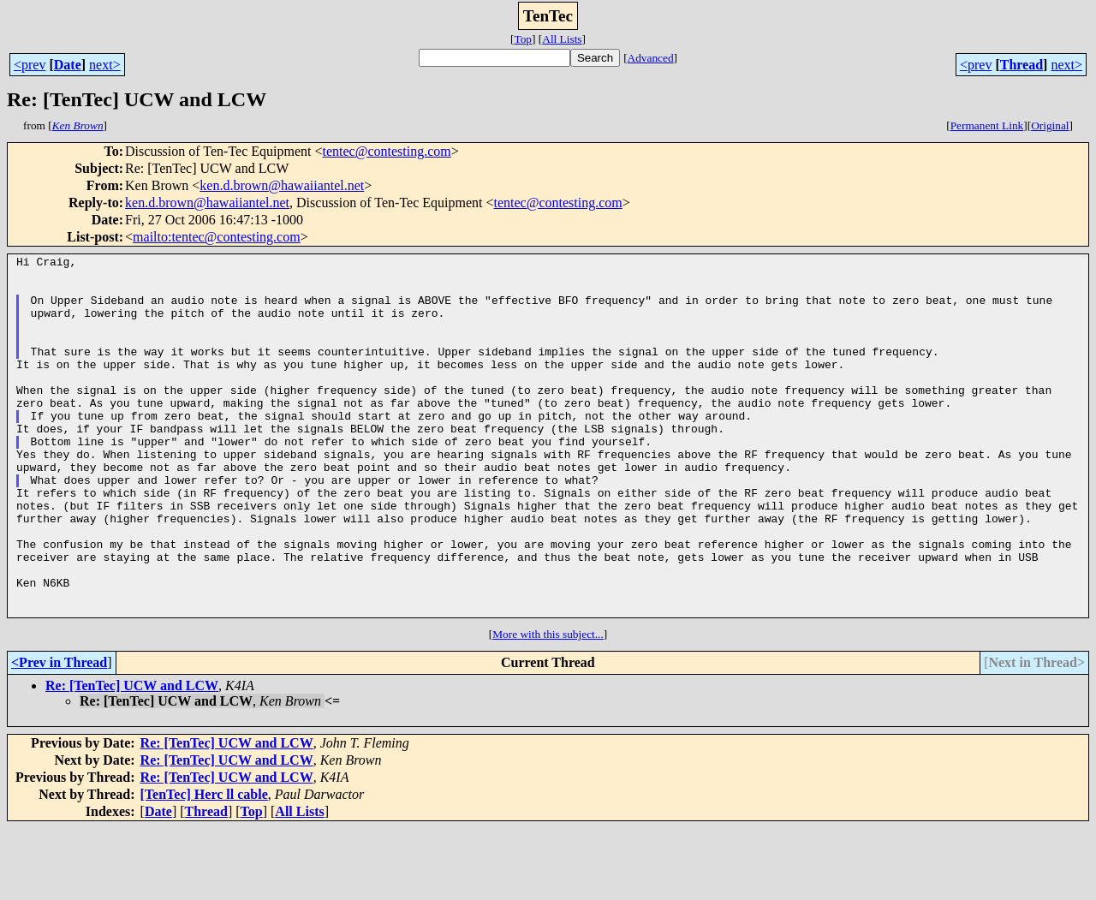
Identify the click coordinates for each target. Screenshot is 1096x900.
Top (523, 39)
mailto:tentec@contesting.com (217, 236)
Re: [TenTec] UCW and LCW (131, 757)
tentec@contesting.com (387, 151)
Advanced (651, 57)
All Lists (561, 39)
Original (1050, 125)
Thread (1021, 64)
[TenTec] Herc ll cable (204, 866)
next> (105, 64)
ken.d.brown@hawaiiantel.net (282, 185)
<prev (29, 64)
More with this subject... (548, 706)
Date (67, 64)
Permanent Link (987, 125)
